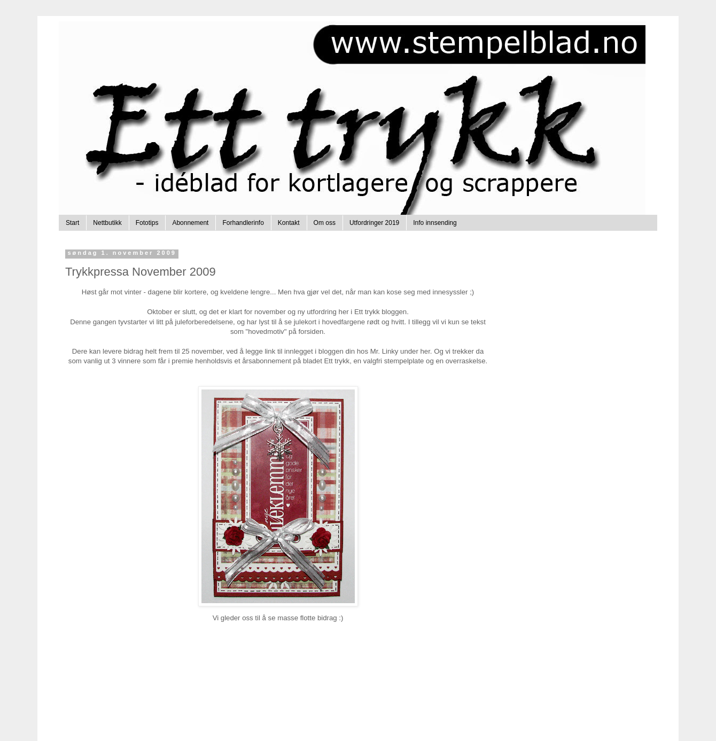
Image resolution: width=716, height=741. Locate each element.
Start (72, 223)
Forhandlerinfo (242, 223)
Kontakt (289, 223)
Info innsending (434, 223)
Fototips (147, 223)
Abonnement (190, 223)
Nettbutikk (107, 223)
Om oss (325, 223)
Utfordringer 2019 (374, 223)
